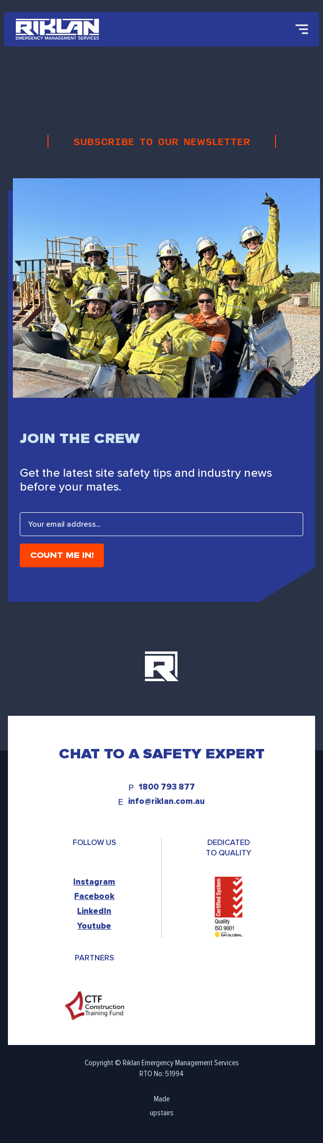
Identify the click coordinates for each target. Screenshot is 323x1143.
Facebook (94, 896)
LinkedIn (94, 911)
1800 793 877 (166, 787)
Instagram (94, 882)
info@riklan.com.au (166, 801)
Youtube (94, 926)
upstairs (162, 1112)
